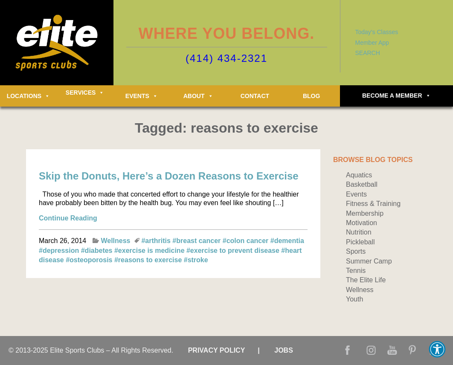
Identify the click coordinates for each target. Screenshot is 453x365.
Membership (364, 213)
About (198, 96)
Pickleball (360, 242)
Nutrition (359, 232)
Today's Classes (376, 32)
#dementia (287, 240)
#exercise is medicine (150, 250)
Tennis (356, 270)
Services (85, 92)
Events (141, 96)
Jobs (283, 350)
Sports (356, 251)
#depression (60, 250)
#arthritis (156, 240)
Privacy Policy (216, 350)
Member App (372, 42)
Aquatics (359, 175)
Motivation (361, 222)
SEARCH (367, 52)
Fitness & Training (373, 203)
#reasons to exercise (149, 260)
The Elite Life (366, 280)
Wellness (115, 240)
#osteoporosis (90, 260)
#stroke (196, 260)
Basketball (362, 184)
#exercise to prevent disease (233, 250)
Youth (354, 299)
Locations (28, 96)
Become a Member (396, 95)
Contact (255, 96)
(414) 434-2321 (226, 58)
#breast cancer (197, 240)
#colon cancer (246, 240)
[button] (437, 349)
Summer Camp (369, 261)
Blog (311, 96)
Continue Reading (68, 218)
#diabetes (97, 250)
